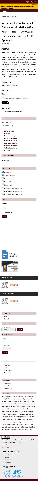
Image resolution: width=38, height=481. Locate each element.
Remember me (8, 212)
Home (3, 16)
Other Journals (8, 370)
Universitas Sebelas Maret (11, 455)
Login (27, 2)
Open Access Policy (10, 143)
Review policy (8, 185)
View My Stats (5, 447)
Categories (7, 373)
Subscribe (7, 319)
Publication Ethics (10, 141)
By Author (7, 365)
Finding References (9, 182)
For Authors (7, 386)
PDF (3, 94)
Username (4, 203)
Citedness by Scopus (7, 278)
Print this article (8, 172)
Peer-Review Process (11, 145)
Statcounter (5, 444)
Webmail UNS (8, 459)
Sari (15, 16)
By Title (6, 368)
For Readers (7, 383)
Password (4, 208)
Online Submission (10, 148)
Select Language (6, 327)
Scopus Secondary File (8, 294)
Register (33, 2)
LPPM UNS (7, 457)
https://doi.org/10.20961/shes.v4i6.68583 (16, 98)
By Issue (6, 363)
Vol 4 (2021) (9, 16)
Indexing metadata (9, 176)
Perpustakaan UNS (9, 462)
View (5, 316)
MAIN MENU (4, 11)
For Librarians (8, 388)
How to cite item (9, 179)
